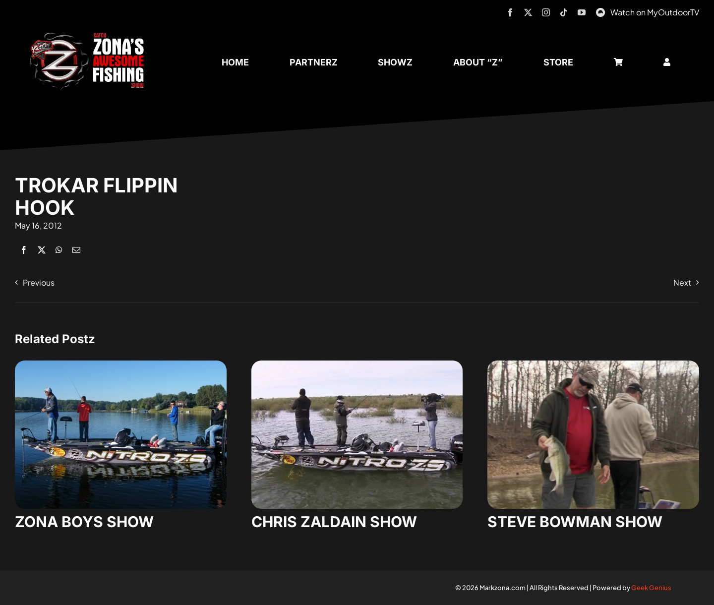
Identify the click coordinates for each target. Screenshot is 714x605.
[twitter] (528, 12)
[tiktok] (564, 12)
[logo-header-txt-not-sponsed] (90, 36)
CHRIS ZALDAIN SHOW (334, 522)
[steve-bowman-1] (593, 364)
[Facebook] (24, 249)
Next (682, 282)
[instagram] (546, 12)
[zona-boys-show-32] (121, 364)
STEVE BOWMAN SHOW (574, 522)
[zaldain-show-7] (357, 364)
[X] (42, 249)
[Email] (76, 249)
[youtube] (582, 12)
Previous (39, 282)
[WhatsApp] (59, 249)
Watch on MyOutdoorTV (654, 12)
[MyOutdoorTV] (600, 11)
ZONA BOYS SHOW (84, 522)
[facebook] (510, 12)
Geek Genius (651, 588)
